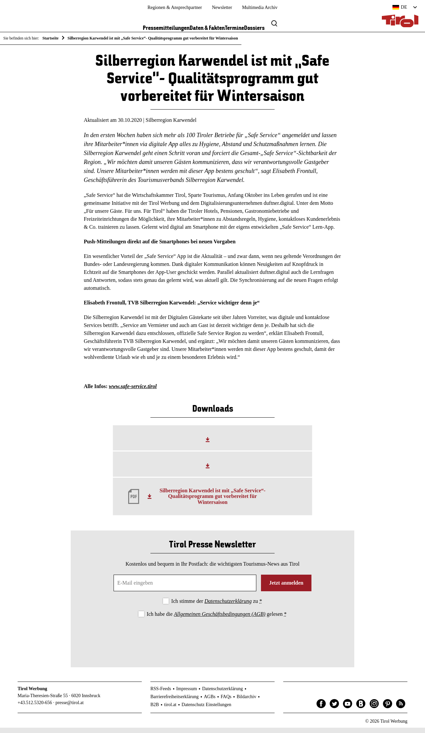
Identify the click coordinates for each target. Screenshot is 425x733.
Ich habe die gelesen (217, 619)
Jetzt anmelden (286, 588)
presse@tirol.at (69, 708)
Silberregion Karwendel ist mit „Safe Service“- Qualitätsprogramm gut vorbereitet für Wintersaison (212, 501)
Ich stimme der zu (216, 606)
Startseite (50, 38)
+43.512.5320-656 (35, 708)
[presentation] (212, 642)
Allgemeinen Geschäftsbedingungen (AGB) (219, 619)
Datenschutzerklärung (228, 606)
